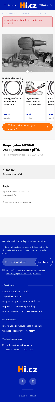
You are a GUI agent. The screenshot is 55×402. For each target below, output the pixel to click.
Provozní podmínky (25, 306)
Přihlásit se (44, 5)
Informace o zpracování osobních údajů (22, 325)
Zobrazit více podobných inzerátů (21, 127)
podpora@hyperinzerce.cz (19, 345)
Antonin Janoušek (14, 174)
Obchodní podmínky (12, 330)
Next (31, 71)
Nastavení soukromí (32, 311)
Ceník (26, 291)
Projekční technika (29, 13)
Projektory (41, 13)
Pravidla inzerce (10, 311)
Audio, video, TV (15, 13)
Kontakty (30, 330)
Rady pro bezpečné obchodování (18, 301)
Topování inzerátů (11, 296)
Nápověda (7, 306)
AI (39, 301)
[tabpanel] (27, 53)
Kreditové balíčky (11, 291)
